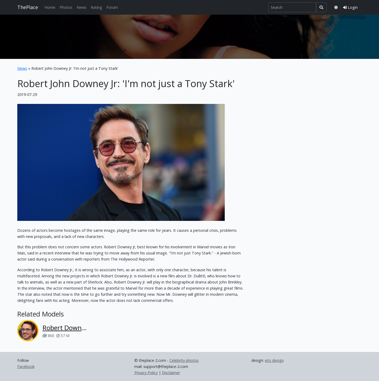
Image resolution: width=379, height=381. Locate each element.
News (81, 7)
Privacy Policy (146, 372)
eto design (274, 360)
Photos (66, 7)
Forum (112, 7)
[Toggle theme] (336, 7)
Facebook (26, 366)
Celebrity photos (184, 360)
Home (49, 7)
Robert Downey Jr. (66, 327)
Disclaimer (171, 372)
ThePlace (27, 7)
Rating (96, 7)
